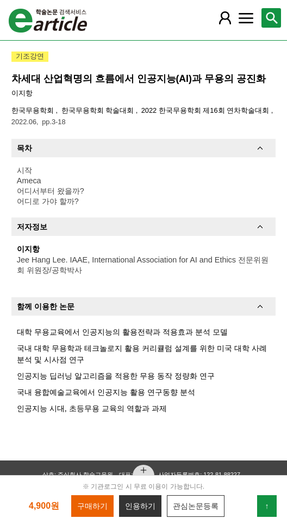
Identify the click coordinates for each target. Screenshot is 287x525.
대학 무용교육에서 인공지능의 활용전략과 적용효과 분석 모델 (122, 332)
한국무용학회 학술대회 (98, 110)
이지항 (22, 93)
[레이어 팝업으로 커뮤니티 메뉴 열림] (246, 18)
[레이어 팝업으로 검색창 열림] (271, 18)
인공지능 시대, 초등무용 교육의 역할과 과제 (92, 408)
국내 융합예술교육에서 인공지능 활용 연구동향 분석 (106, 392)
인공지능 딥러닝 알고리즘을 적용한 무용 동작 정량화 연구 (116, 376)
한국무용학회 (33, 110)
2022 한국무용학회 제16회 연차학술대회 (206, 110)
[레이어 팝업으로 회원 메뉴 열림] (225, 18)
